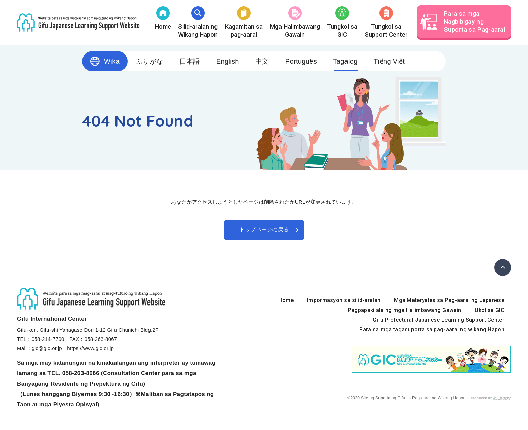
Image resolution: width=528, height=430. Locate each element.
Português (301, 61)
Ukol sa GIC (489, 310)
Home (163, 18)
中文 (262, 61)
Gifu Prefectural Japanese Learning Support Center (438, 320)
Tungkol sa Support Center (386, 22)
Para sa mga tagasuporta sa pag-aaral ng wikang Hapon (431, 329)
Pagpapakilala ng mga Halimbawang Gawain (404, 310)
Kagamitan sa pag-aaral (244, 22)
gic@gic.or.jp (47, 348)
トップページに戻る (264, 229)
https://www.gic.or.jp (90, 348)
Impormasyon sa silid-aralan (344, 300)
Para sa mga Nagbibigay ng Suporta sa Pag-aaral (462, 21)
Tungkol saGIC (342, 22)
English (227, 61)
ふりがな (149, 61)
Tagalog (345, 61)
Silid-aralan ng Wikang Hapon (198, 22)
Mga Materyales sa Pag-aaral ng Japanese (449, 300)
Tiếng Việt (389, 61)
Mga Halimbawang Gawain (295, 22)
